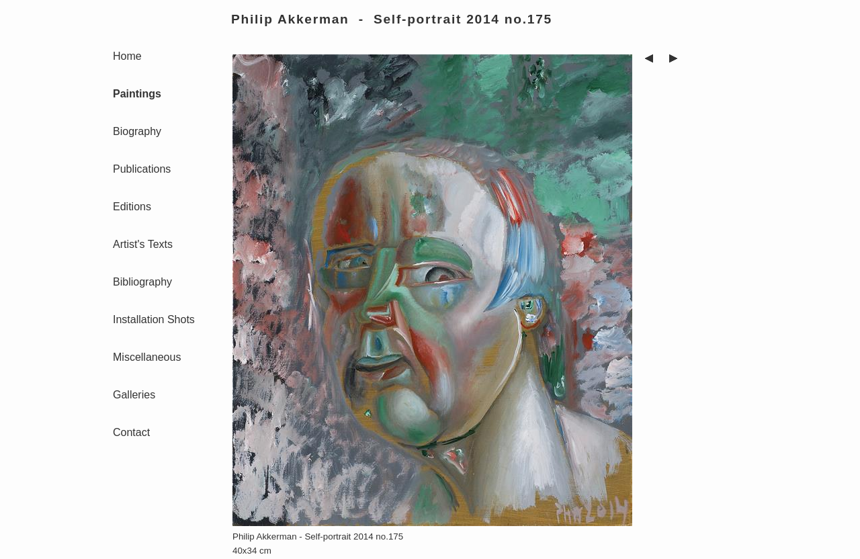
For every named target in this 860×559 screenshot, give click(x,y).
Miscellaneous (147, 357)
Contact (131, 432)
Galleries (134, 394)
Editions (132, 206)
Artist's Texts (143, 244)
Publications (142, 169)
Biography (137, 131)
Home (127, 56)
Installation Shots (154, 319)
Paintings (137, 93)
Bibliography (142, 282)
